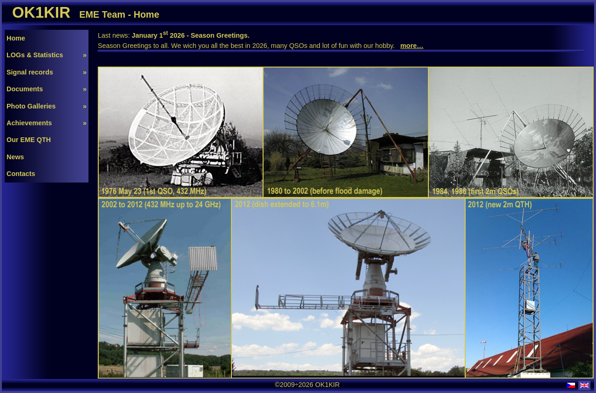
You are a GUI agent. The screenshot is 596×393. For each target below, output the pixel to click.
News (15, 157)
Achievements (47, 123)
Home (16, 38)
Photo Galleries (47, 106)
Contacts (21, 173)
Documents (47, 89)
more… (412, 45)
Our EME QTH (29, 139)
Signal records (47, 72)
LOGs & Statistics (47, 55)
